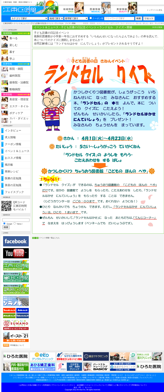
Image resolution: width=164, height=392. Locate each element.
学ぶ (12, 58)
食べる (13, 38)
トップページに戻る (154, 10)
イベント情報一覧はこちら (49, 238)
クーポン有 (96, 18)
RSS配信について (17, 345)
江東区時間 (7, 23)
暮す (12, 51)
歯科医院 (14, 75)
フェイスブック (14, 192)
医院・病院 (16, 68)
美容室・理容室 (19, 99)
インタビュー (13, 130)
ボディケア (16, 113)
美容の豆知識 (13, 185)
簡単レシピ (11, 171)
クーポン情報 (13, 144)
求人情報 (10, 137)
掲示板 (9, 164)
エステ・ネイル (19, 106)
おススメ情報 (13, 157)
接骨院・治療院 (19, 82)
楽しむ (13, 45)
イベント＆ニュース (21, 23)
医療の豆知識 (13, 178)
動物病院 (14, 89)
